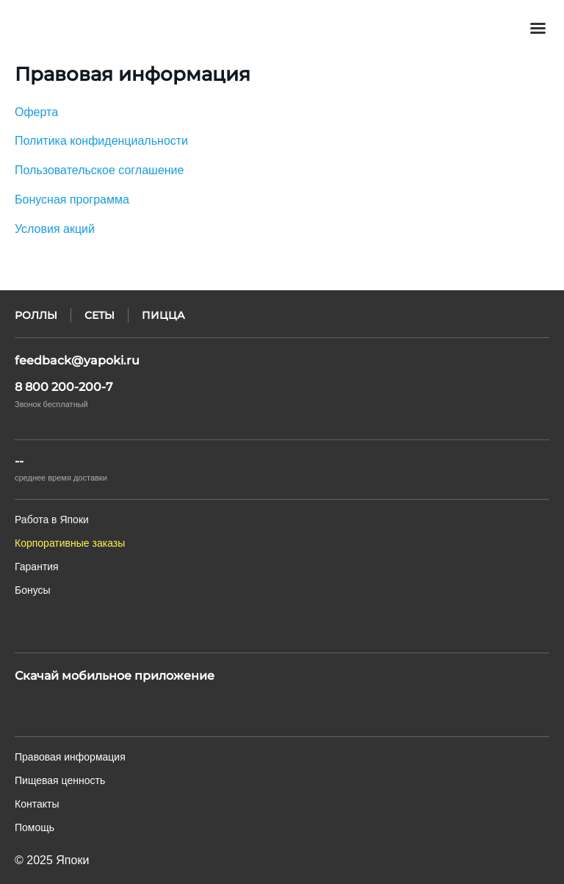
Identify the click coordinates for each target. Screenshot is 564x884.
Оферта (36, 112)
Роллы (36, 315)
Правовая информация (70, 757)
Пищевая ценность (60, 780)
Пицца (163, 315)
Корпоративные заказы (70, 543)
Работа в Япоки (52, 519)
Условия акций (55, 229)
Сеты (99, 315)
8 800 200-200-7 (64, 387)
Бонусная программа (72, 199)
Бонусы (33, 590)
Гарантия (37, 566)
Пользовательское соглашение (99, 170)
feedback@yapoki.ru (77, 360)
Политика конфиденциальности (101, 140)
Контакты (37, 804)
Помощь (34, 827)
